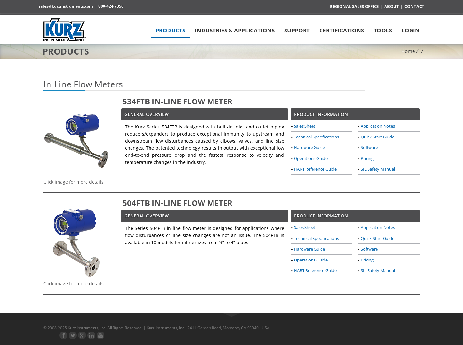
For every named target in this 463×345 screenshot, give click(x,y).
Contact (414, 6)
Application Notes (378, 126)
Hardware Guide (309, 147)
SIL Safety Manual (378, 168)
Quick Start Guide (377, 136)
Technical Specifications (316, 136)
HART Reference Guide (315, 168)
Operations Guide (311, 158)
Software (369, 147)
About (391, 6)
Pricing (367, 158)
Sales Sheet (304, 126)
